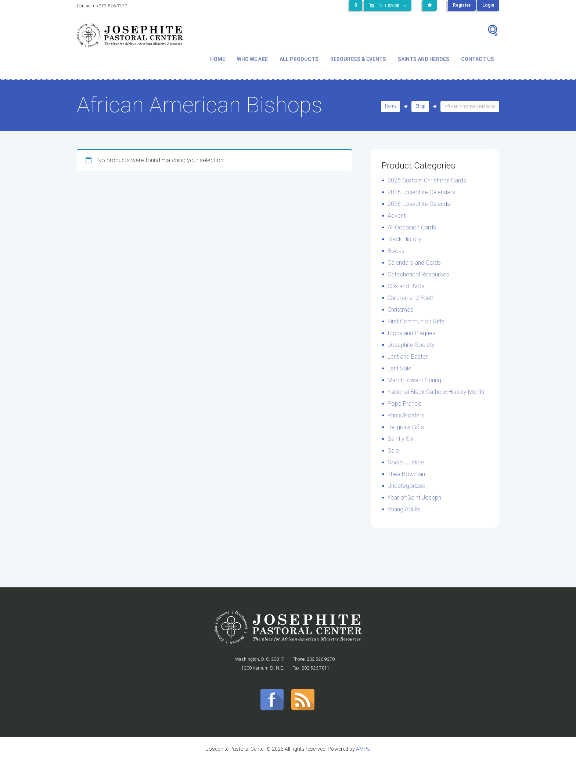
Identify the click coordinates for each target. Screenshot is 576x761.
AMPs (363, 749)
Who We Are (252, 59)
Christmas (400, 309)
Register (461, 5)
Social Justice (406, 462)
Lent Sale (399, 368)
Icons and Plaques (411, 333)
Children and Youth (411, 297)
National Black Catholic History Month (436, 391)
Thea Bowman (406, 474)
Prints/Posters (406, 415)
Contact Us (477, 59)
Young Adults (404, 509)
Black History (404, 239)
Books (396, 250)
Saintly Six (401, 438)
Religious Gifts (406, 427)
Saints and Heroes (423, 59)
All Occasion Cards (412, 227)
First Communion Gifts (416, 321)
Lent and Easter (408, 356)
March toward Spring (414, 380)
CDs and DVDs (406, 286)
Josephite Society (411, 344)
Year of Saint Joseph (414, 497)
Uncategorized (406, 485)
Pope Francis (405, 403)
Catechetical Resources (418, 274)
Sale (393, 450)
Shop (420, 106)
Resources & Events (358, 59)
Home (217, 59)
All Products (299, 59)
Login (488, 5)
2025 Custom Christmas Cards (427, 180)
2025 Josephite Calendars (421, 192)
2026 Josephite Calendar (420, 203)
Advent (397, 215)
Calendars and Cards (414, 262)
